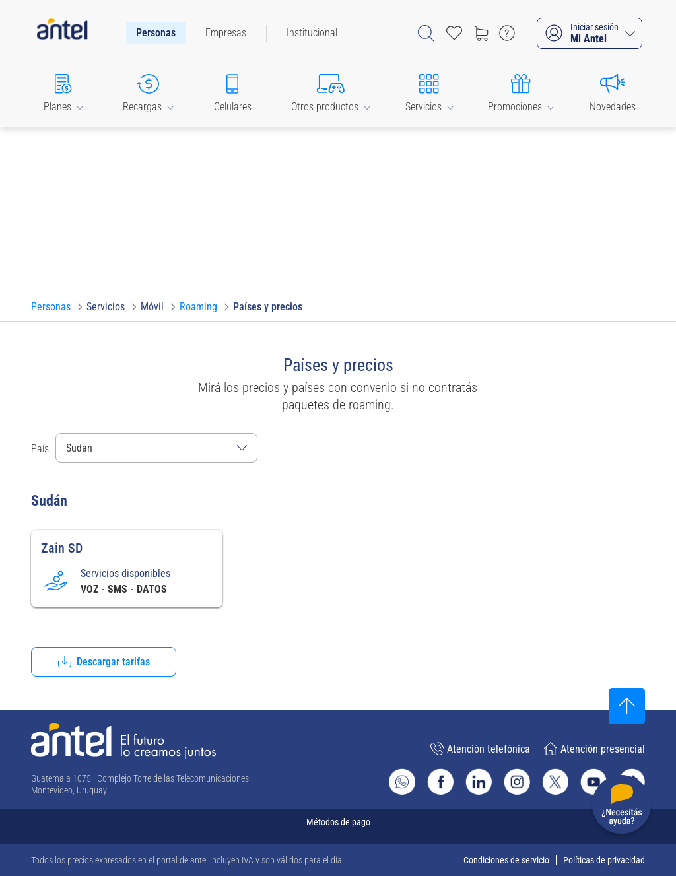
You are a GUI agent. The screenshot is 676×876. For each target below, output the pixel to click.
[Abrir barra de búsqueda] (426, 33)
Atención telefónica (480, 748)
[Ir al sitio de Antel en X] (555, 781)
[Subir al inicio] (627, 706)
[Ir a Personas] (51, 307)
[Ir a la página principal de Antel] (123, 741)
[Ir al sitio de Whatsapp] (402, 781)
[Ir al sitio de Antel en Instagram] (517, 781)
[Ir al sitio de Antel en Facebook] (440, 781)
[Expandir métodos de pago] (338, 826)
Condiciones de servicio (506, 860)
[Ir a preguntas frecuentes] (507, 33)
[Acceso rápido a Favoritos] (454, 33)
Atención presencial (594, 748)
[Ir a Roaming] (198, 307)
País (40, 448)
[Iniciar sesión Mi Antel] (589, 33)
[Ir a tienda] (480, 33)
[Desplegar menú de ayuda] (622, 807)
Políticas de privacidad (604, 860)
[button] (63, 90)
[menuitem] (156, 33)
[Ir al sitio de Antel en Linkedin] (478, 781)
